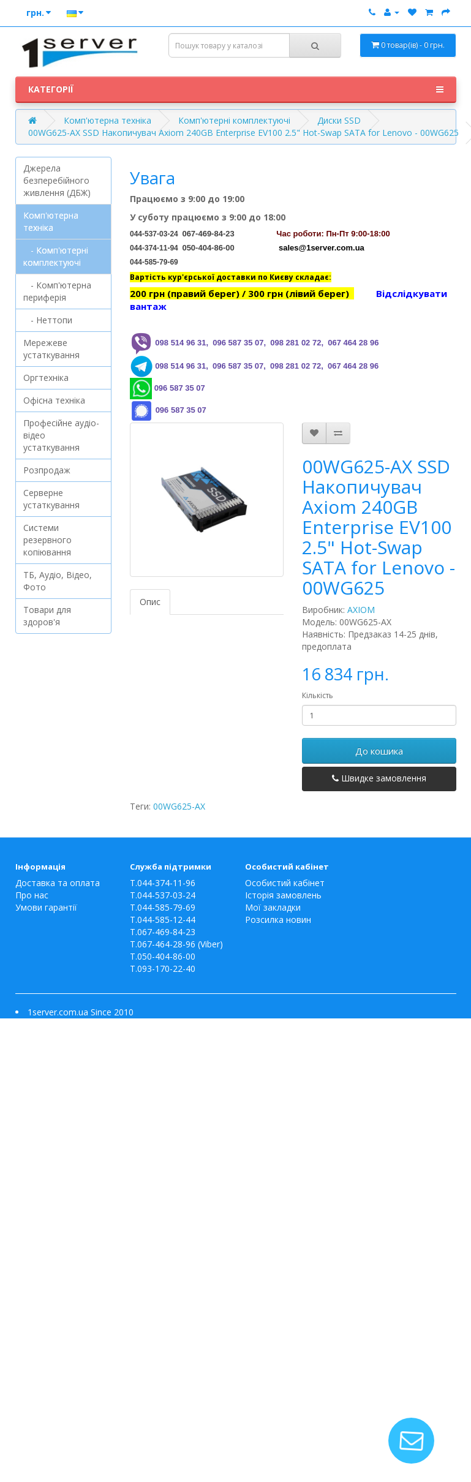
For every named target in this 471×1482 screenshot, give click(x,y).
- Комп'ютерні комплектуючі (55, 256)
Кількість (317, 695)
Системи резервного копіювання (47, 540)
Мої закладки (273, 907)
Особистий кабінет (285, 883)
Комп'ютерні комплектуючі (234, 120)
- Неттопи (47, 320)
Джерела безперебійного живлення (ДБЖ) (57, 180)
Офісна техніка (54, 400)
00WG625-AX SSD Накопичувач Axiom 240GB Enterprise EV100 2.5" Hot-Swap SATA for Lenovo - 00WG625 (243, 132)
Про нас (31, 895)
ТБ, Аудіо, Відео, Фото (57, 581)
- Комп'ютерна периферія (57, 291)
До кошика (379, 751)
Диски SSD (339, 120)
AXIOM (361, 609)
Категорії (235, 89)
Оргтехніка (46, 377)
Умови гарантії (46, 907)
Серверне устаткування (51, 499)
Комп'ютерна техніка (107, 120)
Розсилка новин (278, 919)
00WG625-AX (179, 806)
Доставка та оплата (57, 883)
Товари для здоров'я (47, 616)
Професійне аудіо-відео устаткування (61, 435)
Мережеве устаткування (51, 349)
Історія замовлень (283, 895)
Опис (150, 601)
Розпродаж (46, 470)
